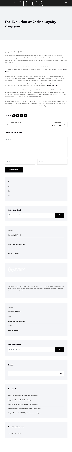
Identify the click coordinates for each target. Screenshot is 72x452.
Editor (20, 52)
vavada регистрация (35, 97)
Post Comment (14, 170)
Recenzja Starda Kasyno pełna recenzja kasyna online (24, 409)
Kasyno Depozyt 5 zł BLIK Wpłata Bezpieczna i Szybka (24, 413)
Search (11, 365)
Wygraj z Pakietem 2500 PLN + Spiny (19, 400)
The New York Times (52, 85)
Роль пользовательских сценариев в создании (23, 396)
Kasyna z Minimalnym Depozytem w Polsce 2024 (23, 404)
